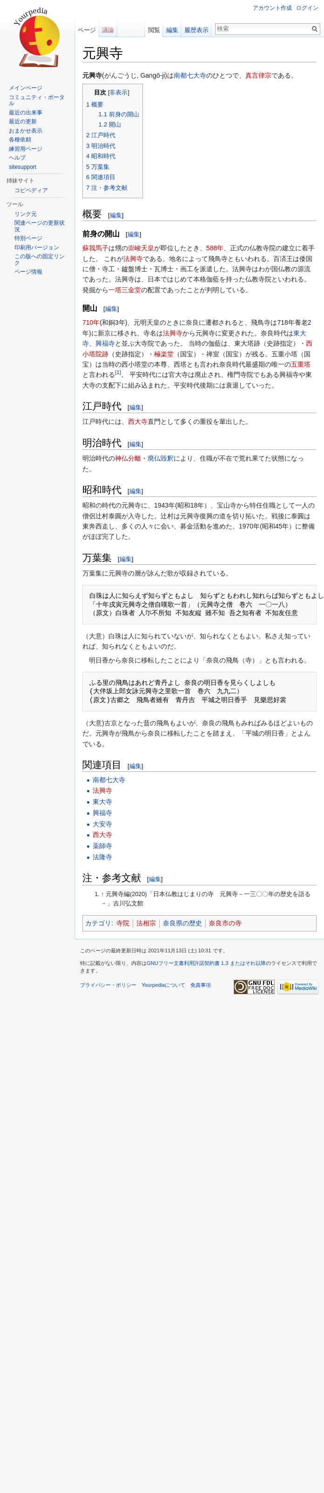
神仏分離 (128, 458)
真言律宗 (258, 75)
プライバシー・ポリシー (108, 985)
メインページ (25, 88)
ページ (87, 30)
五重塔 (300, 364)
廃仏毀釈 (161, 458)
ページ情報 (28, 271)
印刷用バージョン (36, 247)
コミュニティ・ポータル (37, 100)
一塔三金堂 (124, 290)
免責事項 (200, 985)
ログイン (307, 8)
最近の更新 (23, 121)
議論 (108, 30)
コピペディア (31, 190)
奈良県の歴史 (182, 923)
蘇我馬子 (95, 248)
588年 (214, 248)
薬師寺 (102, 846)
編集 (116, 215)
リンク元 (25, 214)
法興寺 (133, 258)
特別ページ (28, 238)
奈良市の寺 (225, 923)
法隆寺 (102, 857)
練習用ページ (25, 149)
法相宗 (146, 923)
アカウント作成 (272, 8)
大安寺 (102, 824)
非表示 (118, 92)
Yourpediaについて (163, 985)
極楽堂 (164, 354)
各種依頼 (20, 139)
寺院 (122, 923)
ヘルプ (17, 157)
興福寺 (105, 343)
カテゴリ (98, 923)
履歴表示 (196, 30)
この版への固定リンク (39, 259)
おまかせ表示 (25, 130)
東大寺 (102, 801)
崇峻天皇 (141, 248)
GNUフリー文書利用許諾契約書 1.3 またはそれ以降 (206, 963)
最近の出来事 (25, 112)
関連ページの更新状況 (39, 226)
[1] (118, 372)
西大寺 (138, 421)
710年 (91, 322)
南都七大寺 (190, 75)
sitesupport (22, 167)
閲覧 (154, 30)
